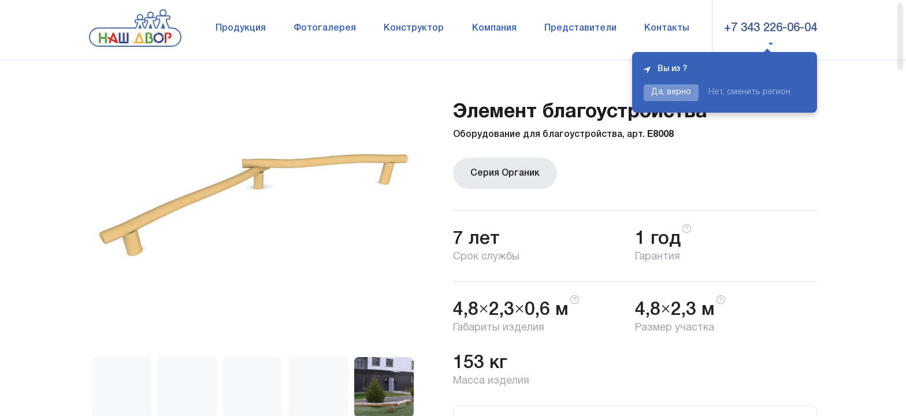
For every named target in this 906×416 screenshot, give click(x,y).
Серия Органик (505, 173)
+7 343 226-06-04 (770, 28)
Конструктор (414, 28)
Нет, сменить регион (749, 92)
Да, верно (671, 92)
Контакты (666, 28)
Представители (580, 28)
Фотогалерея (325, 28)
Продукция (241, 28)
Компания (494, 28)
